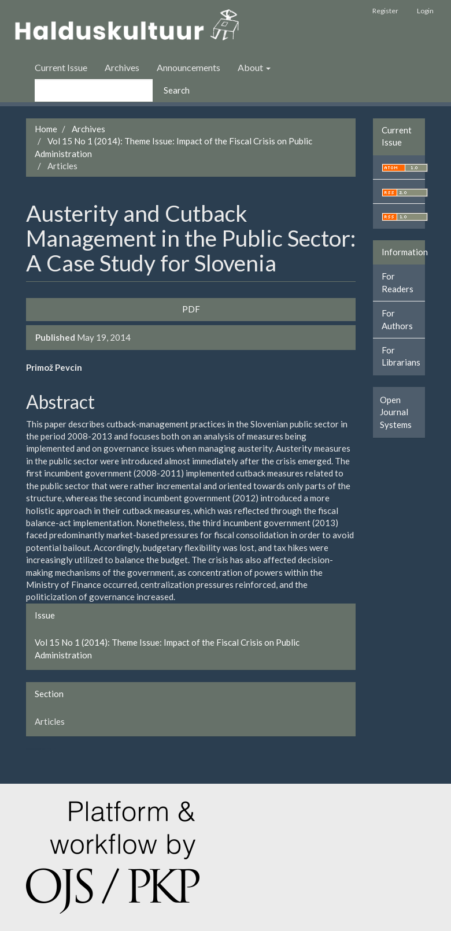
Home (46, 129)
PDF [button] (191, 309)
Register (385, 10)
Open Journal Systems (396, 412)
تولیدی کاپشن (29, 748)
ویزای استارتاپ (27, 748)
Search (177, 90)
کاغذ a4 (55, 748)
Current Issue (61, 67)
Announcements (188, 67)
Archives (122, 67)
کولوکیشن (43, 748)
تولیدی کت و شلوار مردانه (33, 748)
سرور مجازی (37, 748)
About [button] (254, 67)
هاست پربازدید (40, 748)
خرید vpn (52, 748)
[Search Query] (94, 90)
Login (425, 10)
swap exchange (47, 748)
